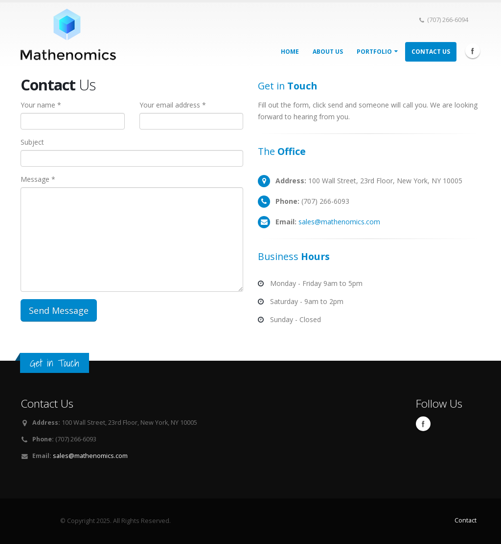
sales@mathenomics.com (339, 221)
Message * (38, 179)
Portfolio (377, 51)
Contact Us (430, 51)
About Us (328, 51)
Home (290, 51)
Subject (32, 142)
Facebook (472, 51)
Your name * (41, 104)
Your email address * (172, 104)
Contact (466, 520)
